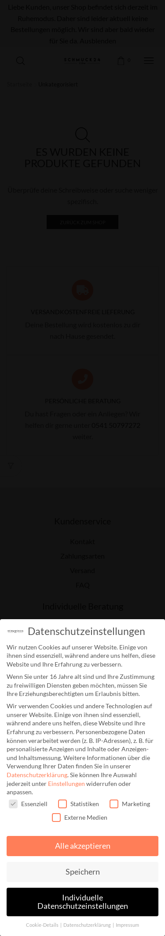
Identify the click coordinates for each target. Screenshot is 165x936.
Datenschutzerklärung (37, 774)
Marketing (130, 804)
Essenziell (28, 804)
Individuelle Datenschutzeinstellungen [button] (82, 902)
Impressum (127, 925)
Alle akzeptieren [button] (82, 845)
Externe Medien (79, 817)
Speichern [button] (83, 871)
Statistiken (78, 804)
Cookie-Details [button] (42, 925)
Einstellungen (66, 783)
